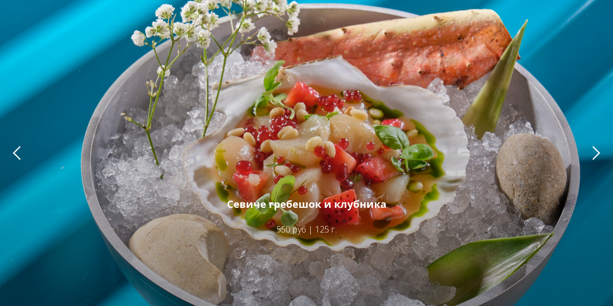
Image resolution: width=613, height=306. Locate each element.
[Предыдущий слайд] (17, 153)
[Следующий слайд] (596, 153)
